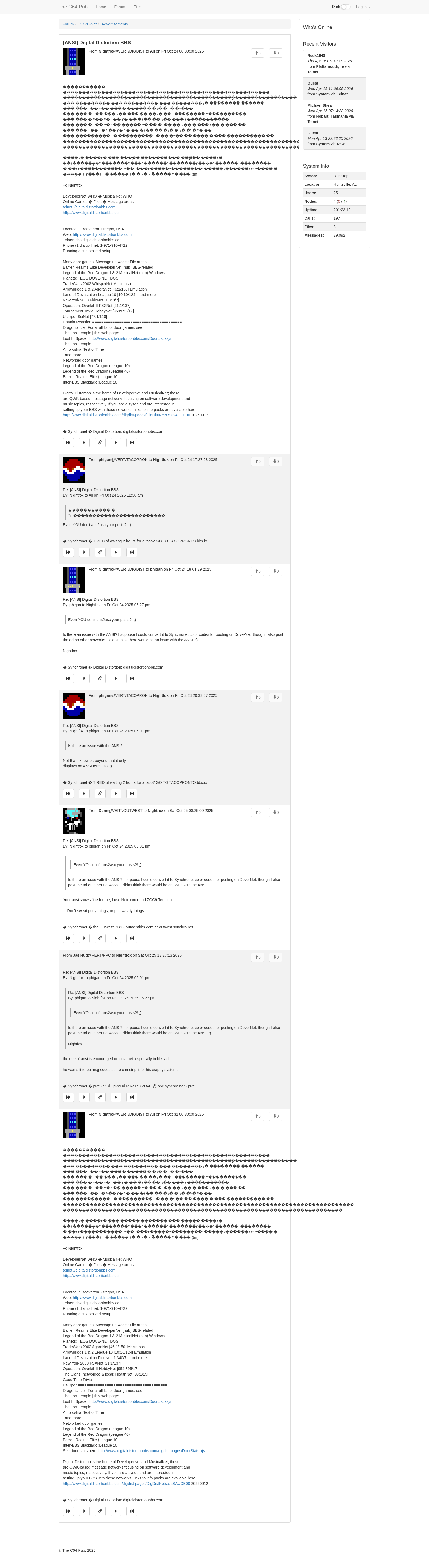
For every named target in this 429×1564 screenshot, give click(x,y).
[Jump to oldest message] (68, 442)
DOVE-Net (88, 24)
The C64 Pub (73, 7)
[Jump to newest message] (131, 442)
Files (138, 7)
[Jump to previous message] (84, 442)
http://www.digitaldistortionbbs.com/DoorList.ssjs (130, 338)
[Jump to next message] (116, 442)
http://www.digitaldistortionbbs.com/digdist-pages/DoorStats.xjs (151, 1451)
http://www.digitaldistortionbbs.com (92, 212)
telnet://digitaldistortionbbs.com (89, 207)
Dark (341, 6)
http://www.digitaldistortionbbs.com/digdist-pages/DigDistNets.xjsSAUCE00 (126, 415)
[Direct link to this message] (100, 442)
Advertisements (115, 24)
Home (101, 7)
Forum (119, 7)
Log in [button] (363, 7)
